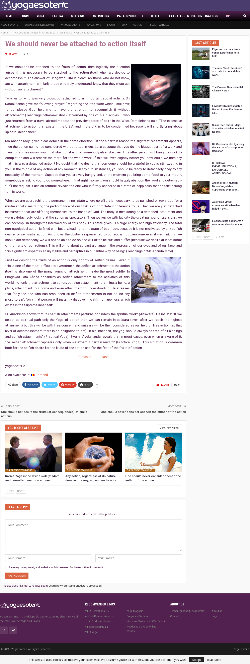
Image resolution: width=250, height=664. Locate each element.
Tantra (57, 16)
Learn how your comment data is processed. (75, 585)
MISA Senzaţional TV (97, 610)
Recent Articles (159, 24)
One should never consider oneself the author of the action (143, 411)
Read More (214, 659)
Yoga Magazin (135, 610)
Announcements (70, 24)
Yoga (40, 16)
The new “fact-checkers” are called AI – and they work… (227, 71)
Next (105, 357)
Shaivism (78, 16)
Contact (138, 24)
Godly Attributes (101, 621)
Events (111, 24)
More (230, 16)
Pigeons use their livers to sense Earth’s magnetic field (227, 53)
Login (24, 16)
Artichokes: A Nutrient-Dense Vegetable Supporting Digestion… (225, 186)
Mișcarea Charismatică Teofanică (146, 621)
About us (217, 610)
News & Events (9, 24)
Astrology (100, 16)
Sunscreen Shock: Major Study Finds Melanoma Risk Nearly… (228, 128)
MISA (124, 24)
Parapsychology (130, 16)
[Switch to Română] (39, 375)
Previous (84, 357)
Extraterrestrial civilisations (193, 16)
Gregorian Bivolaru (137, 615)
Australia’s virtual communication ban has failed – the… (226, 205)
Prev (10, 490)
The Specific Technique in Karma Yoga (20, 470)
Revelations (94, 24)
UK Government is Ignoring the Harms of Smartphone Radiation (228, 147)
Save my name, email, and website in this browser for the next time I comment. (56, 567)
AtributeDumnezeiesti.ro (99, 615)
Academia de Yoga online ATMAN (141, 629)
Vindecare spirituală (96, 626)
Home (8, 16)
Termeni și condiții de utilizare (187, 610)
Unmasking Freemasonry (39, 24)
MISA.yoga (91, 631)
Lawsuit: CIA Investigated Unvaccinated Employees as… (227, 109)
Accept (196, 660)
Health (156, 16)
